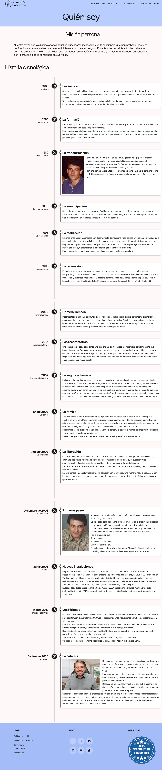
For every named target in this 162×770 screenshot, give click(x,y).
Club (156, 4)
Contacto (146, 4)
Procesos (114, 4)
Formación (131, 4)
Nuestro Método (97, 4)
